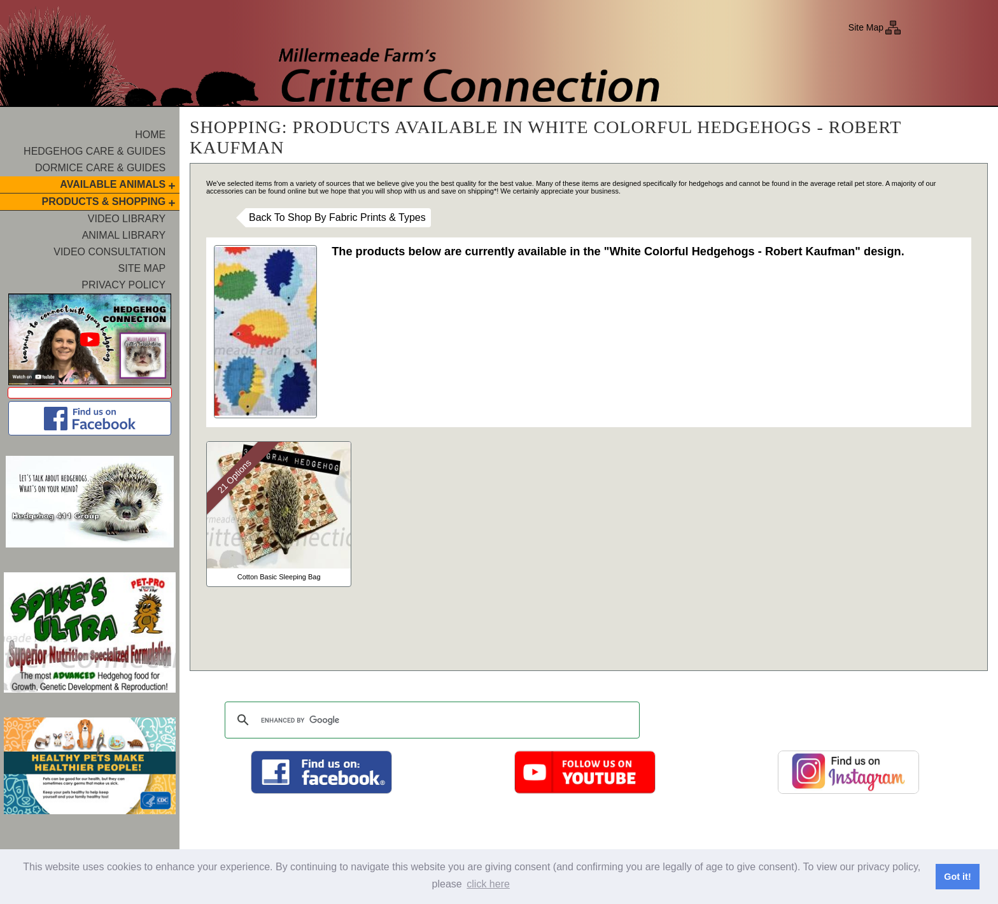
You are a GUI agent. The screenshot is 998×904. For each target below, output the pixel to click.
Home (150, 134)
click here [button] (488, 884)
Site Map (865, 27)
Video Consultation (109, 251)
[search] (430, 720)
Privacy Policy (123, 284)
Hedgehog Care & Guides (94, 151)
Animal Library (124, 235)
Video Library (126, 218)
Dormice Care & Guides (100, 167)
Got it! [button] (957, 877)
